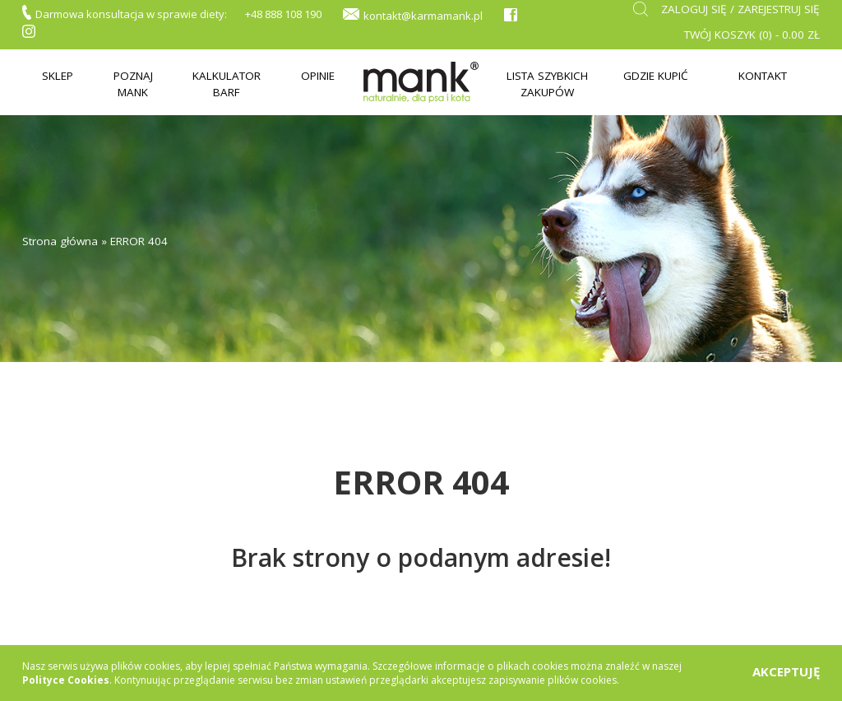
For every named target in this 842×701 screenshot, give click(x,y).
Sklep (57, 75)
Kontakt (762, 75)
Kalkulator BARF (226, 83)
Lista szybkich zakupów (547, 83)
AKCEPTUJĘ (786, 671)
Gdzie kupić (655, 75)
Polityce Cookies (65, 680)
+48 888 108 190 (283, 14)
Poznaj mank (133, 83)
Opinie (318, 75)
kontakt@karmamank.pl (423, 15)
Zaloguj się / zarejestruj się (740, 9)
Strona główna (60, 241)
